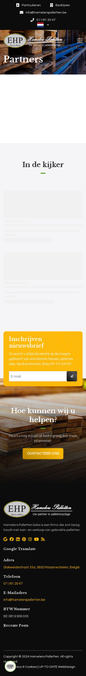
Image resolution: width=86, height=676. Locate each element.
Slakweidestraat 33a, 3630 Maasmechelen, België (41, 567)
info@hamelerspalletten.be (24, 599)
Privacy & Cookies (24, 666)
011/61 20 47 (12, 583)
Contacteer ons (43, 453)
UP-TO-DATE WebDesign (56, 666)
